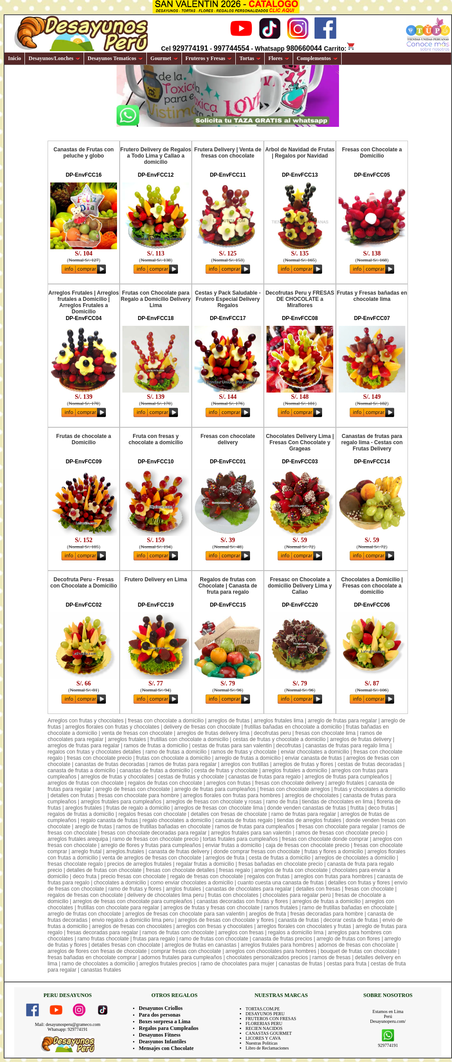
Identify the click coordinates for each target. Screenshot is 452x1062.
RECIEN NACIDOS (264, 1028)
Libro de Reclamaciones (267, 1048)
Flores (278, 58)
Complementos (317, 58)
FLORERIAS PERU (264, 1023)
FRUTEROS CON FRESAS (271, 1018)
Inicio (14, 58)
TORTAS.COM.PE (263, 1008)
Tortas (250, 58)
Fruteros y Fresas (209, 58)
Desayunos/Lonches (54, 58)
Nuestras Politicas (262, 1043)
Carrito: (339, 48)
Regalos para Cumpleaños (168, 1028)
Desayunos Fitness (160, 1035)
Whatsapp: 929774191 (68, 1029)
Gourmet (164, 58)
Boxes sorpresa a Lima (164, 1021)
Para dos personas (159, 1015)
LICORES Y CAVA (263, 1038)
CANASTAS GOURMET (269, 1033)
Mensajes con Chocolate (166, 1048)
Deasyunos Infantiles (162, 1041)
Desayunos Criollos (160, 1008)
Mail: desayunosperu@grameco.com (68, 1024)
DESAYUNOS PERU (265, 1013)
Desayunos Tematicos (115, 58)
